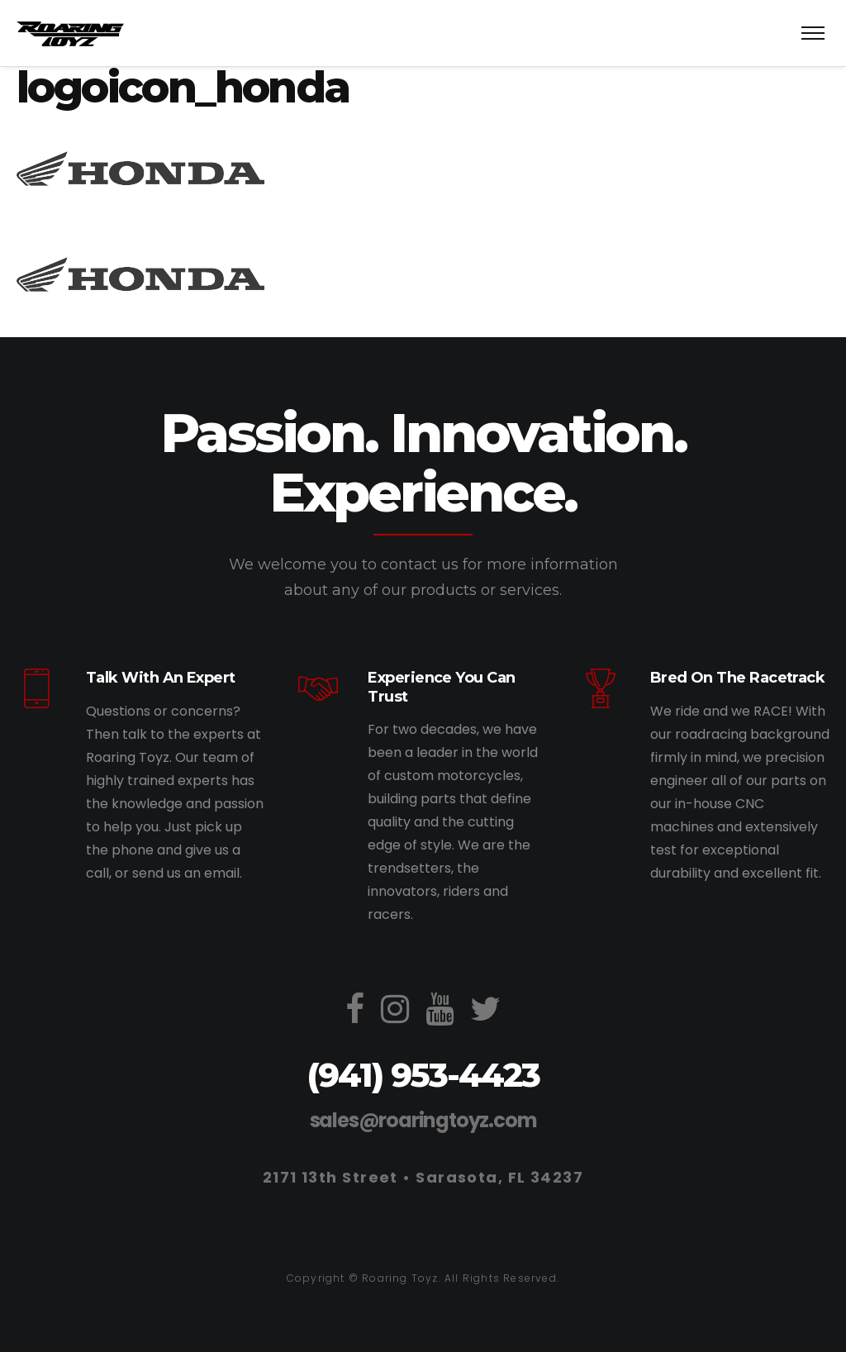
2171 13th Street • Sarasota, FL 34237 (423, 1177)
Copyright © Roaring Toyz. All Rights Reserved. (423, 1278)
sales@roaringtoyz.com (423, 1120)
